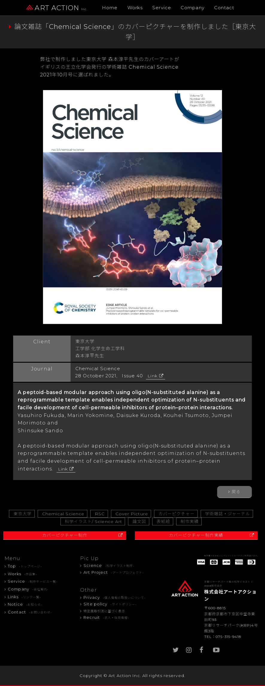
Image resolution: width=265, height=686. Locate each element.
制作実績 (190, 521)
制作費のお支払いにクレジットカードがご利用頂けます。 (231, 556)
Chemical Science (63, 513)
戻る (236, 491)
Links (24, 596)
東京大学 (22, 513)
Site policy (110, 604)
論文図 (139, 521)
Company (193, 7)
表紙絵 (163, 521)
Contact (224, 7)
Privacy (114, 597)
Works (135, 7)
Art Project (113, 572)
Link (152, 376)
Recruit (106, 617)
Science (109, 565)
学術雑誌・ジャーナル (227, 513)
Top (25, 566)
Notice (25, 604)
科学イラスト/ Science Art (93, 521)
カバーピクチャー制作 (64, 535)
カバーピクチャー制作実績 (196, 535)
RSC (100, 513)
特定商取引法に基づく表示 (104, 611)
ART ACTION (56, 8)
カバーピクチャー (177, 513)
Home (110, 7)
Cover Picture (131, 513)
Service (161, 7)
